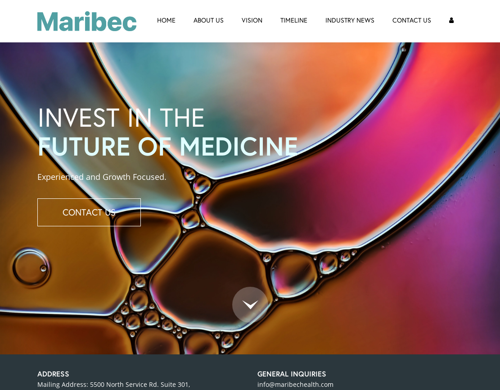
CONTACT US (89, 212)
